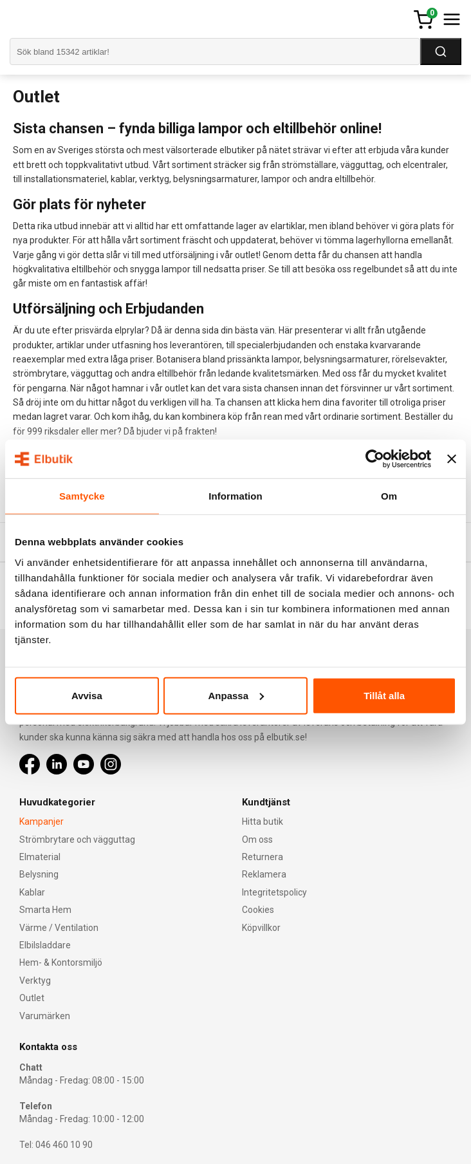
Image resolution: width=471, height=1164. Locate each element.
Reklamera (264, 874)
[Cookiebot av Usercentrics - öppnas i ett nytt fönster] (375, 459)
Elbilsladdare (45, 945)
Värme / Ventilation (58, 928)
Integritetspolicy (274, 892)
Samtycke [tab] (82, 496)
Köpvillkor (261, 928)
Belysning (39, 874)
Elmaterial (39, 857)
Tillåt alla (384, 695)
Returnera (262, 857)
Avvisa (86, 695)
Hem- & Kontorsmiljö (60, 962)
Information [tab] (235, 496)
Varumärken (44, 1016)
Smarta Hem (45, 910)
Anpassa (236, 695)
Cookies (258, 910)
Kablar (32, 892)
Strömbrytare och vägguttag (77, 839)
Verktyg (35, 980)
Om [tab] (389, 496)
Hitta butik (262, 821)
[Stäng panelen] (451, 459)
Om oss (257, 839)
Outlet (31, 998)
